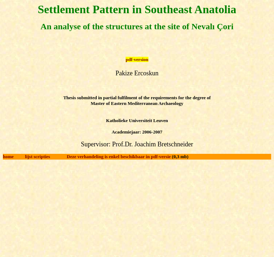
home (8, 156)
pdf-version (137, 59)
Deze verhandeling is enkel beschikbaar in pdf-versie (119, 156)
